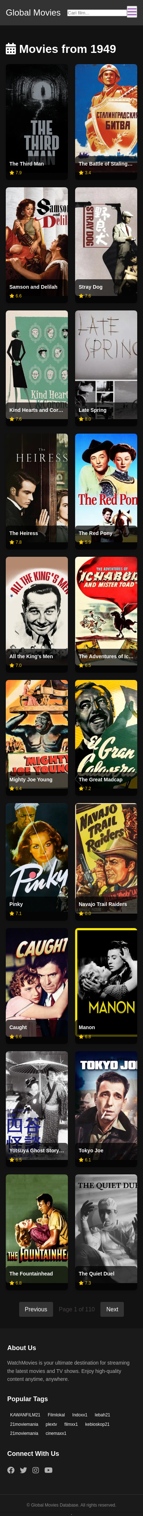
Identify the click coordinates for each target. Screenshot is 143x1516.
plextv (51, 1424)
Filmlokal (56, 1414)
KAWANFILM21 (25, 1414)
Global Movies (33, 12)
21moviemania (24, 1424)
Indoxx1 (79, 1414)
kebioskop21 (97, 1424)
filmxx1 (71, 1424)
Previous (36, 1309)
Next (112, 1309)
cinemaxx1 (56, 1433)
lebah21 (102, 1414)
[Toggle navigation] (132, 12)
